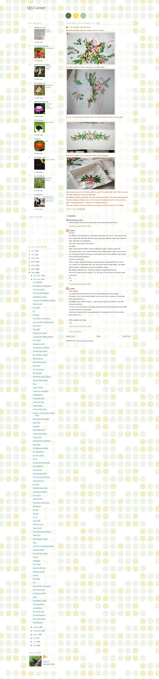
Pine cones (37, 340)
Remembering (38, 466)
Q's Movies (38, 195)
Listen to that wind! (40, 473)
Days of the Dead (39, 619)
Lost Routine (37, 608)
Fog (34, 582)
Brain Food (49, 122)
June (35, 642)
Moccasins (37, 365)
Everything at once (40, 362)
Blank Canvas (38, 358)
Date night (36, 444)
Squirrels (36, 426)
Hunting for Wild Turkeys (42, 376)
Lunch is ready (38, 455)
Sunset (35, 510)
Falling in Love (40, 27)
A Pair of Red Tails (39, 409)
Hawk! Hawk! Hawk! (40, 539)
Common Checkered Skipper (43, 546)
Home (98, 336)
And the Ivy (37, 326)
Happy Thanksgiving (40, 380)
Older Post (126, 336)
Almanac (37, 139)
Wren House (37, 373)
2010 (33, 258)
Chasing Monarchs (40, 433)
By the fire (36, 307)
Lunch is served (38, 289)
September (37, 631)
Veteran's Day (38, 524)
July (47, 141)
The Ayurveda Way (41, 46)
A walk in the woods (40, 351)
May (35, 645)
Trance (35, 557)
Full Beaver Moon (39, 593)
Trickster (36, 315)
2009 (33, 262)
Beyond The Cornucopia (42, 586)
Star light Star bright (40, 553)
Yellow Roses (38, 406)
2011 (33, 254)
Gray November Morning (42, 531)
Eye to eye (37, 495)
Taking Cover (37, 304)
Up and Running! (39, 615)
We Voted (36, 579)
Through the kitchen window (43, 336)
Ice (34, 311)
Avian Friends (38, 387)
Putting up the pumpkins (42, 441)
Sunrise (35, 513)
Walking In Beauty (41, 102)
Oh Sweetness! (38, 452)
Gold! (35, 597)
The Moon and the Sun (41, 502)
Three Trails (37, 437)
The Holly (36, 329)
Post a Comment (75, 331)
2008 (33, 265)
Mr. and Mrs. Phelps (40, 355)
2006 (33, 273)
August (36, 634)
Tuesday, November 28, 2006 (80, 226)
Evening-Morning (39, 568)
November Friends (39, 600)
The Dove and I (38, 481)
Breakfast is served (40, 297)
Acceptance (50, 48)
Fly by (35, 459)
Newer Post (70, 336)
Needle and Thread (40, 333)
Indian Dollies (38, 499)
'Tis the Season (38, 369)
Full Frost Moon (38, 604)
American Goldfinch (40, 492)
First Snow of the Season (42, 286)
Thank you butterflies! (41, 391)
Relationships (38, 395)
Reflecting (36, 561)
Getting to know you (40, 488)
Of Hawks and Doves (40, 448)
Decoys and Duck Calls (41, 462)
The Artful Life (39, 83)
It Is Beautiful (37, 282)
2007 (33, 269)
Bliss (34, 384)
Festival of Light (38, 344)
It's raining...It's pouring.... (42, 318)
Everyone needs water (41, 419)
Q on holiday (39, 176)
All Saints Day (38, 622)
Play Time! (37, 564)
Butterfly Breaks (38, 571)
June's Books (50, 159)
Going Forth (37, 528)
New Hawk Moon (39, 430)
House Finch (37, 470)
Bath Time (36, 423)
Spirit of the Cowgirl (42, 65)
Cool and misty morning (49, 106)
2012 (33, 251)
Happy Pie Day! (38, 402)
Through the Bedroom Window (44, 300)
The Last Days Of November (43, 322)
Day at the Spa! (38, 611)
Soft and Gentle (38, 550)
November (37, 279)
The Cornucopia (39, 590)
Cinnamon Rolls (38, 398)
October (36, 627)
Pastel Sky (37, 535)
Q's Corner (36, 7)
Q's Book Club (40, 157)
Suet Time (36, 521)
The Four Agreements (41, 293)
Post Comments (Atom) (84, 341)
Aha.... (35, 542)
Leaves (35, 575)
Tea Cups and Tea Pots (41, 477)
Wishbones (37, 506)
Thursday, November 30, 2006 (80, 326)
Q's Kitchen (38, 120)
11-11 (35, 517)
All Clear (36, 484)
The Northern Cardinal (41, 347)
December (37, 276)
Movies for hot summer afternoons (50, 199)
